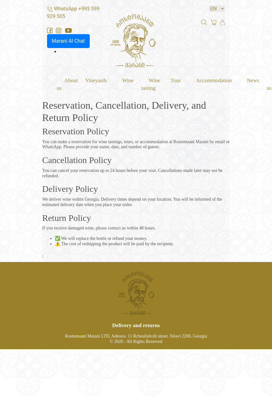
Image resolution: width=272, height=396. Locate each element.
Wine (128, 80)
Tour (176, 80)
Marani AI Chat (68, 41)
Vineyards (96, 80)
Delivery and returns (136, 325)
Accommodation (214, 80)
